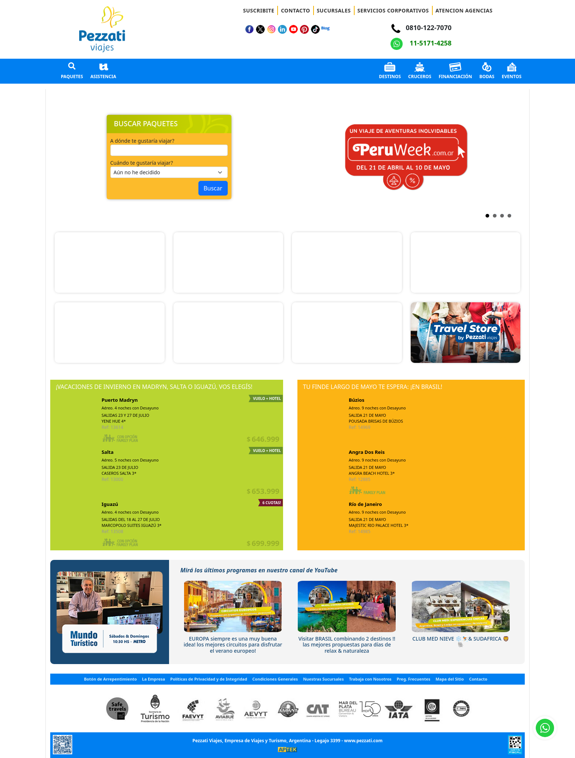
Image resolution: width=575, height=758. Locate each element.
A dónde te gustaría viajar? (142, 140)
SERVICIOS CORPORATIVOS (393, 10)
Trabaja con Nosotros (370, 679)
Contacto (478, 679)
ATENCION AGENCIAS (464, 10)
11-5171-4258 (421, 43)
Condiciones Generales (275, 679)
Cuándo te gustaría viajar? (141, 162)
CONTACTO (295, 10)
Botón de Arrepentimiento (110, 679)
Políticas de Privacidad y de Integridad (208, 679)
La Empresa (153, 679)
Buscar (213, 188)
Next (298, 157)
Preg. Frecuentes (414, 679)
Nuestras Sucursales (323, 679)
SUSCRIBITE (258, 10)
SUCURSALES (334, 10)
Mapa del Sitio (450, 679)
